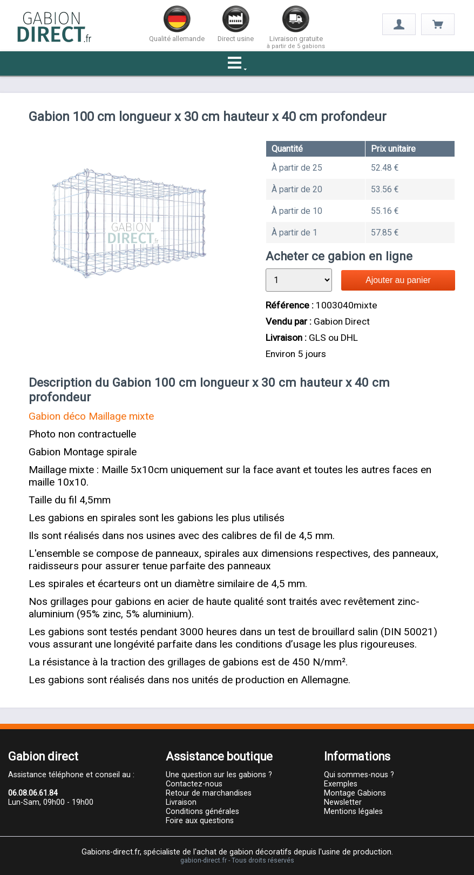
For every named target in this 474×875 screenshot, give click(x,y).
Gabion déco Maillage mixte (91, 416)
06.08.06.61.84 (33, 793)
